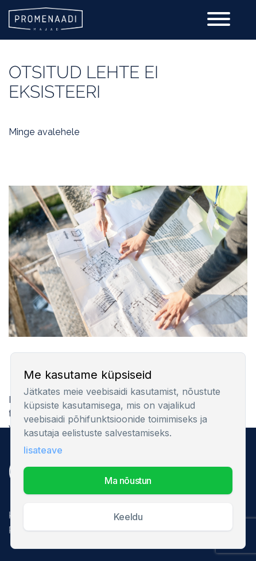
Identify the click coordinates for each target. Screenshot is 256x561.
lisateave (43, 450)
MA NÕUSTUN (128, 480)
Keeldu (128, 516)
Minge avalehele (44, 131)
